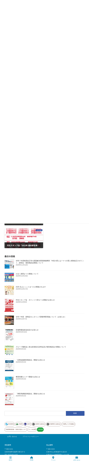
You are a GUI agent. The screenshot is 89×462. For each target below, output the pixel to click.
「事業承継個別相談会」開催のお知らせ (30, 371)
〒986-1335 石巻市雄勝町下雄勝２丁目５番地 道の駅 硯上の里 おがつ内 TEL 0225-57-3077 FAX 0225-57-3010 (17, 450)
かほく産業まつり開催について (27, 251)
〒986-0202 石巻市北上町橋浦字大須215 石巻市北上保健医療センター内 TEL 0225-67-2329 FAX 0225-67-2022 (57, 431)
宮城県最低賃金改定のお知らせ (27, 307)
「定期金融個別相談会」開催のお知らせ (30, 337)
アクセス (53, 458)
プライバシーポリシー (30, 413)
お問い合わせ (12, 413)
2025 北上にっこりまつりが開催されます (31, 264)
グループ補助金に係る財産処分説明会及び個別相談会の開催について (41, 324)
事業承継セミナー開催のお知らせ (28, 354)
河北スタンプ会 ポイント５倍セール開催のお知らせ (35, 277)
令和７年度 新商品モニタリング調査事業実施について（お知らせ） (41, 294)
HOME (31, 458)
